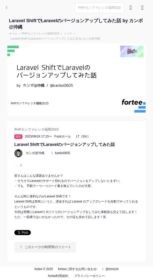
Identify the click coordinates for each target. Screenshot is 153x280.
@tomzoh (110, 269)
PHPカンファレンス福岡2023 (40, 33)
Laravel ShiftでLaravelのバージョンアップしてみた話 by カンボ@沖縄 (55, 38)
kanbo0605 (62, 153)
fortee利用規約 (58, 276)
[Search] (99, 7)
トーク (68, 33)
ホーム (13, 33)
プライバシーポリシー (89, 276)
